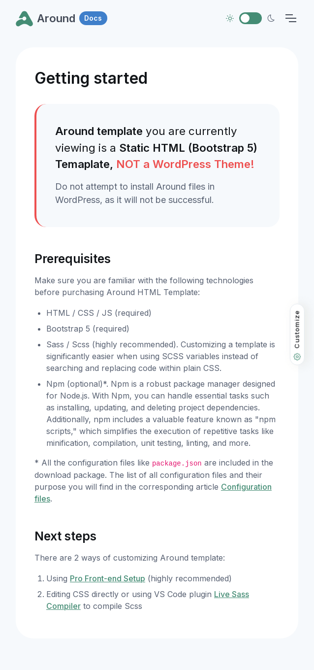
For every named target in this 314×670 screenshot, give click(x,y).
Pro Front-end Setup (107, 578)
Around (61, 18)
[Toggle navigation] (290, 18)
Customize (297, 335)
